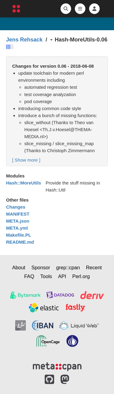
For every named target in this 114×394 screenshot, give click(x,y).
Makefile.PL (18, 235)
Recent (94, 267)
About (18, 267)
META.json (17, 221)
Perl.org (81, 276)
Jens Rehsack (24, 40)
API (62, 276)
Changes (15, 207)
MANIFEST (17, 214)
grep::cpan (68, 267)
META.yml (17, 228)
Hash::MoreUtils (23, 182)
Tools (46, 276)
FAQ (29, 276)
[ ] (26, 160)
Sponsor (40, 267)
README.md (20, 242)
